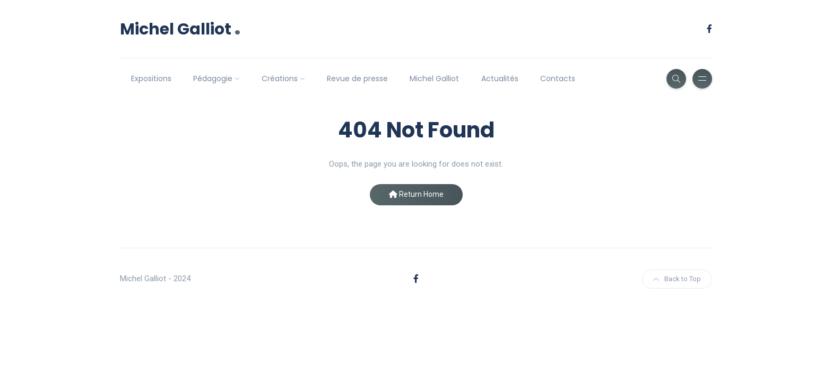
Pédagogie (212, 78)
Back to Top (677, 279)
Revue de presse (357, 78)
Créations (280, 78)
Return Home (416, 194)
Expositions (151, 78)
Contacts (557, 78)
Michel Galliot (180, 29)
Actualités (499, 78)
